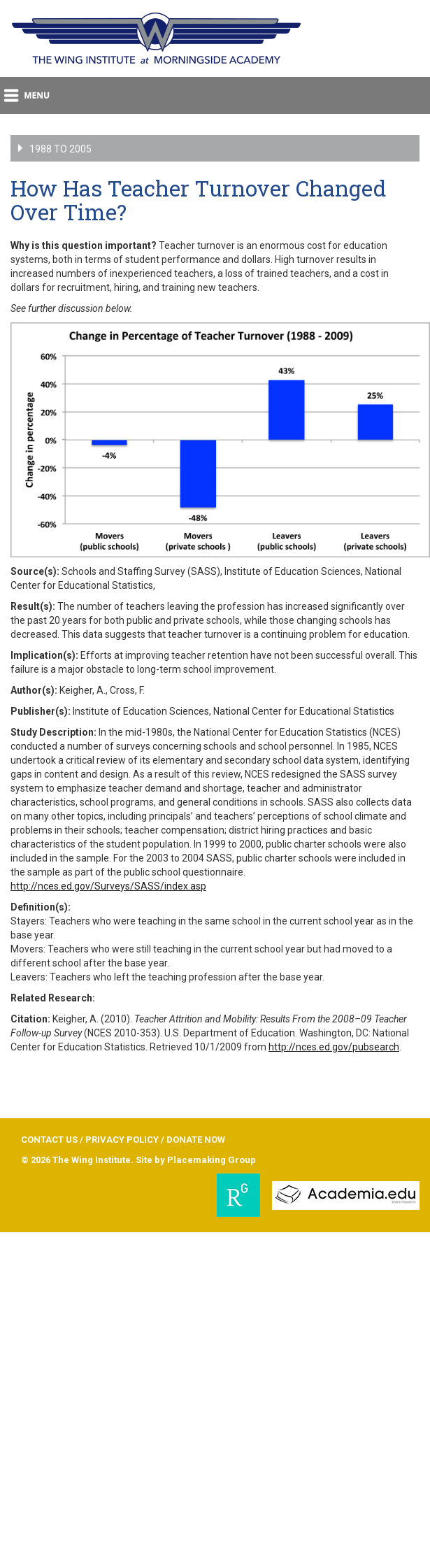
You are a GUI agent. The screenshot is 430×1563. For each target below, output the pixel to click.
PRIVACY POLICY (122, 1139)
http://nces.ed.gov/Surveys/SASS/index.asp (108, 886)
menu (27, 95)
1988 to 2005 (43, 148)
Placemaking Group (211, 1160)
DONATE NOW (195, 1139)
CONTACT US (49, 1139)
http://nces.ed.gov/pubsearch (333, 1046)
